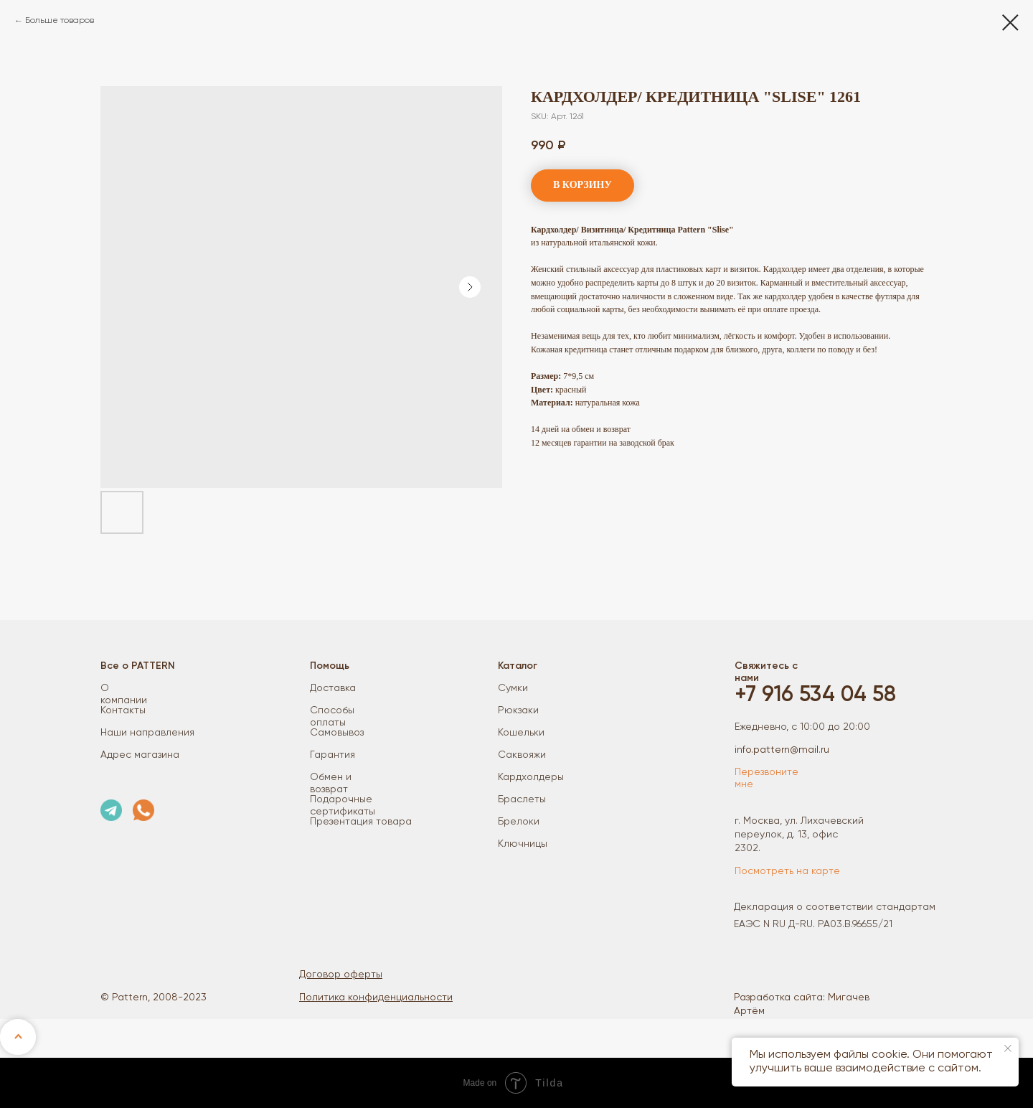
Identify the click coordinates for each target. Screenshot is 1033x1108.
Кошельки (521, 733)
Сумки (513, 688)
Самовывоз (337, 733)
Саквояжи (522, 755)
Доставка (333, 688)
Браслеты (522, 799)
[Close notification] (1008, 1048)
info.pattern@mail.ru (782, 750)
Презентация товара (361, 822)
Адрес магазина (139, 755)
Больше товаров (59, 21)
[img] (111, 810)
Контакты (123, 710)
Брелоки (518, 822)
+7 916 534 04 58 (815, 695)
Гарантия (332, 755)
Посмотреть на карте (787, 871)
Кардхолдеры (531, 777)
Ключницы (522, 844)
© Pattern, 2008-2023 (153, 997)
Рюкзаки (518, 710)
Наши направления (147, 733)
